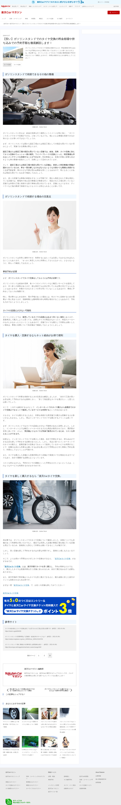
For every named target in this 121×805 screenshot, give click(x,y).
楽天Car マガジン (53, 788)
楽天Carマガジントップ (13, 776)
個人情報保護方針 (101, 779)
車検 (26, 19)
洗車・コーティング (15, 19)
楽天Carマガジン (15, 23)
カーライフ (69, 19)
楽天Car (6, 23)
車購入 (41, 19)
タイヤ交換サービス (85, 785)
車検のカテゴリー (11, 782)
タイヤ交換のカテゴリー (13, 785)
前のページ (31, 655)
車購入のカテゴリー (32, 785)
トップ (4, 19)
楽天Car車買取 (83, 776)
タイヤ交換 (50, 19)
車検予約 (51, 779)
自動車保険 (82, 788)
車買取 (33, 19)
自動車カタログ (68, 788)
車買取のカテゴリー (32, 782)
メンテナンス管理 (53, 785)
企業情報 (98, 776)
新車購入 (66, 776)
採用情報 (98, 782)
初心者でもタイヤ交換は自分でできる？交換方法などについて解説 (22, 689)
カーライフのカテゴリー (33, 788)
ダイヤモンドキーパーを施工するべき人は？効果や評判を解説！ (57, 689)
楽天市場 (116, 6)
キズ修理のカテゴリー (12, 788)
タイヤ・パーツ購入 (70, 785)
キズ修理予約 (68, 779)
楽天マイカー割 (53, 791)
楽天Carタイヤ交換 (62, 559)
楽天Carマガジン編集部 (33, 669)
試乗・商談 (51, 776)
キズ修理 (59, 19)
